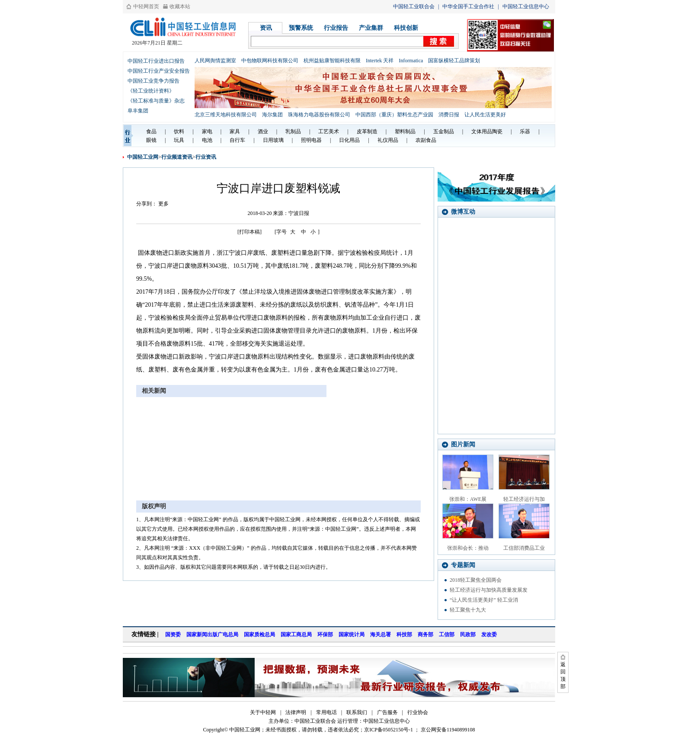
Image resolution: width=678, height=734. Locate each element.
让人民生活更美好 (485, 115)
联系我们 (356, 712)
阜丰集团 (138, 111)
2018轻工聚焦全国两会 (476, 580)
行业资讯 (205, 157)
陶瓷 (497, 131)
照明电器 (311, 140)
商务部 (425, 634)
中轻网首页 (146, 6)
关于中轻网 (263, 712)
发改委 (489, 634)
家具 (235, 131)
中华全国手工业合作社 (468, 6)
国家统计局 (352, 634)
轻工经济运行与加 (524, 499)
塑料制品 (405, 131)
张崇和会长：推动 (468, 548)
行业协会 (417, 712)
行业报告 (336, 28)
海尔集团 (272, 115)
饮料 (179, 131)
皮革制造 (367, 131)
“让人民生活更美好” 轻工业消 (484, 600)
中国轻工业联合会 (414, 6)
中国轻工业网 (142, 157)
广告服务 (387, 712)
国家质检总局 (259, 634)
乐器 (525, 131)
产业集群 (371, 28)
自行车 (237, 140)
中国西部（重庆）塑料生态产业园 (394, 115)
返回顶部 (563, 675)
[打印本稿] (249, 232)
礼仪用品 (387, 140)
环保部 (325, 634)
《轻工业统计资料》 (151, 91)
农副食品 (426, 140)
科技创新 (406, 28)
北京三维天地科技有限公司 (226, 115)
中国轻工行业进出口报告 (156, 61)
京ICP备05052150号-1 (388, 730)
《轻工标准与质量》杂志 (156, 101)
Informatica (411, 61)
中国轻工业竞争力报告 (153, 81)
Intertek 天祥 (379, 61)
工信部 (446, 634)
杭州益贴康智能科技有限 (332, 61)
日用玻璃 (273, 140)
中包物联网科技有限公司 (269, 61)
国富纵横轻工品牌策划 (454, 61)
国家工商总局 (296, 634)
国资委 (173, 634)
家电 (207, 131)
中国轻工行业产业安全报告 (159, 71)
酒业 (263, 131)
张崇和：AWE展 (467, 499)
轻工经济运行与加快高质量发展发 (489, 590)
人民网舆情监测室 (215, 61)
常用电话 (326, 712)
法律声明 (295, 712)
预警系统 (301, 28)
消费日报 (448, 115)
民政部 (468, 634)
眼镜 (151, 140)
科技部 (404, 634)
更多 (163, 204)
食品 (151, 131)
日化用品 (349, 140)
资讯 (266, 28)
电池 (207, 140)
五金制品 (443, 131)
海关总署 (380, 634)
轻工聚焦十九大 (468, 610)
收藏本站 (180, 6)
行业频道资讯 (176, 157)
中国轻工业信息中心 (525, 6)
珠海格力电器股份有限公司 (319, 115)
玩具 (179, 140)
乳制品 (293, 131)
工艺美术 (328, 131)
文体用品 (481, 131)
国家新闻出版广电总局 (212, 634)
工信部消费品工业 (524, 548)
